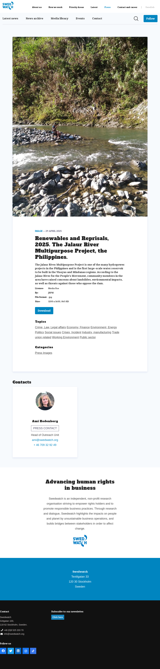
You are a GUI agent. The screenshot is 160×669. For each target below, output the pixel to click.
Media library (59, 18)
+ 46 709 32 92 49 (45, 445)
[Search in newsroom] (136, 18)
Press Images (43, 352)
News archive (34, 18)
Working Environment (65, 337)
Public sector (88, 337)
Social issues (53, 332)
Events (80, 18)
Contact (97, 18)
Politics (39, 332)
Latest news (10, 18)
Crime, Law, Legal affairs (50, 327)
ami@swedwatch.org (45, 440)
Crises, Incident (71, 332)
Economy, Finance (78, 327)
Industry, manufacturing (96, 332)
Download (44, 310)
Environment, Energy (104, 327)
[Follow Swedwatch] (151, 18)
